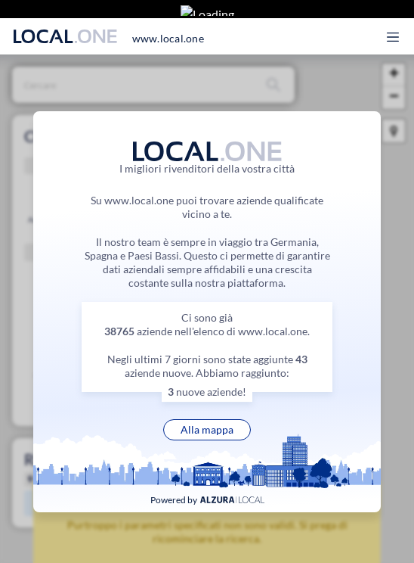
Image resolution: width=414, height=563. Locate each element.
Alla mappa (207, 429)
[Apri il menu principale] (401, 25)
